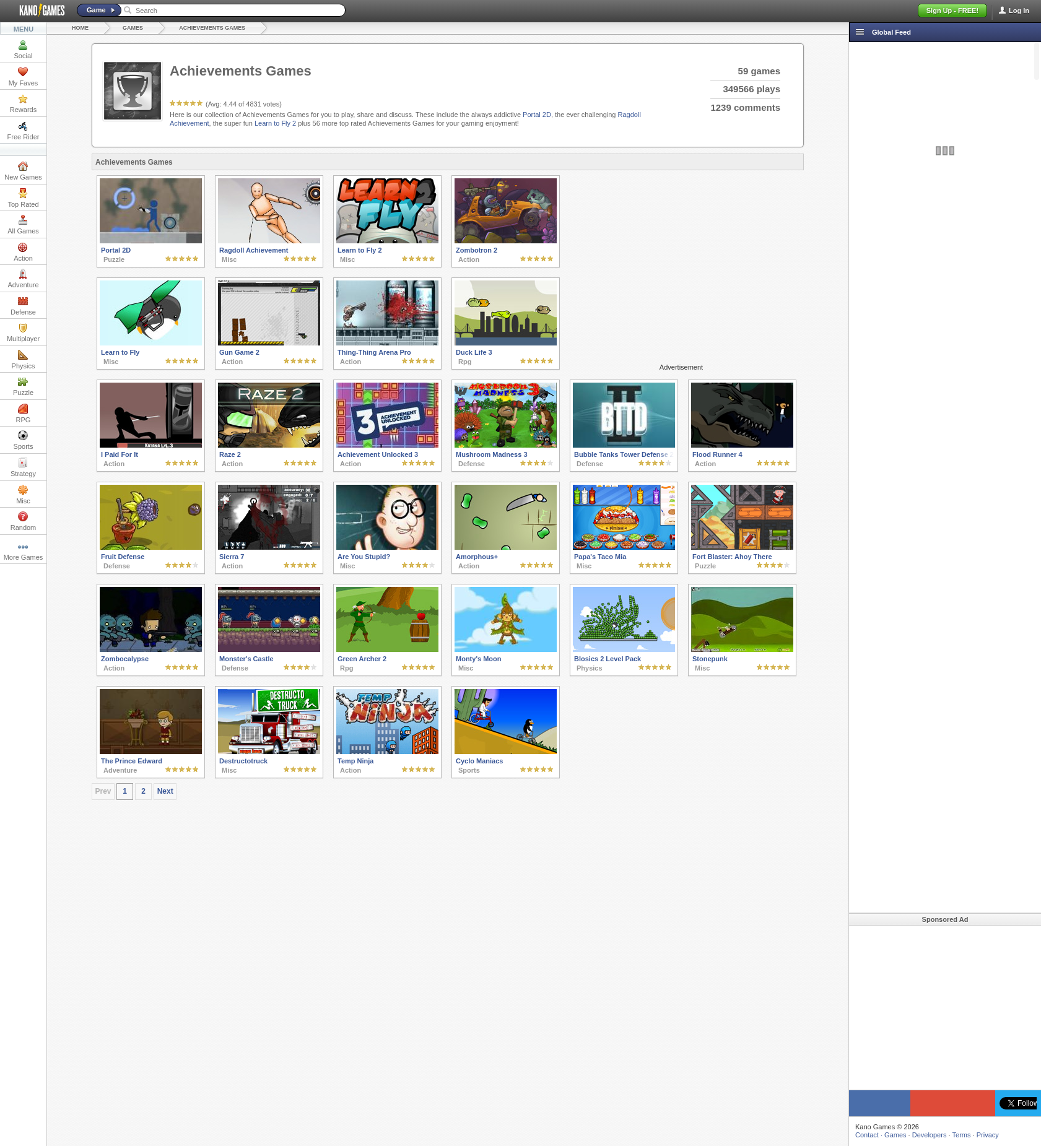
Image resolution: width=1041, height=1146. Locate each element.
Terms (961, 1135)
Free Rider (23, 131)
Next (165, 791)
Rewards (23, 103)
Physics (23, 360)
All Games (23, 225)
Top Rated (22, 198)
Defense (23, 306)
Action (23, 252)
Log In (1019, 10)
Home (80, 28)
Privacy (988, 1135)
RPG (23, 413)
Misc (23, 495)
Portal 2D (537, 114)
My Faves (23, 77)
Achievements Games (212, 28)
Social (23, 49)
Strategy (23, 467)
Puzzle (23, 386)
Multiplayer (23, 332)
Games (133, 28)
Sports (23, 440)
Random (24, 521)
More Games (23, 551)
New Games (23, 171)
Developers (929, 1135)
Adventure (22, 279)
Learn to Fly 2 (275, 123)
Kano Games (37, 10)
